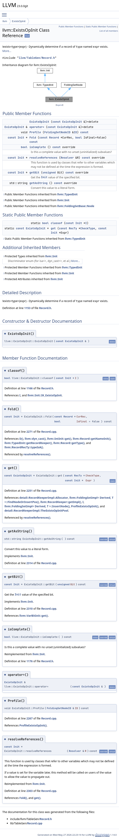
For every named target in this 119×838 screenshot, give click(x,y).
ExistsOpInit (18, 21)
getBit (34, 172)
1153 (27, 308)
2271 (29, 431)
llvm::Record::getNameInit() (91, 438)
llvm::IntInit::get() (59, 438)
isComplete (37, 147)
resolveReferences (43, 157)
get (53, 228)
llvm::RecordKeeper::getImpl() (60, 502)
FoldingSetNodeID (57, 132)
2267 (29, 718)
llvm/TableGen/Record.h (37, 58)
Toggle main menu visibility (5, 13)
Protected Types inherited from (29, 256)
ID (75, 132)
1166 (29, 388)
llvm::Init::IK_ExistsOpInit (45, 395)
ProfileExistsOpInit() (84, 506)
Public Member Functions (71, 26)
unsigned (49, 172)
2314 (29, 563)
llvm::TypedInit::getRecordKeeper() (28, 443)
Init (21, 137)
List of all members (108, 30)
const (56, 121)
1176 (29, 661)
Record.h (45, 308)
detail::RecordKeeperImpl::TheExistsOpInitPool (36, 510)
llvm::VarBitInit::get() (33, 615)
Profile (35, 132)
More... (6, 51)
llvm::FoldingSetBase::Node (75, 206)
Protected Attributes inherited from (32, 279)
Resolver (67, 157)
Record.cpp (48, 431)
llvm (5, 21)
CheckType (87, 228)
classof (56, 223)
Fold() (23, 798)
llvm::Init (63, 200)
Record (54, 137)
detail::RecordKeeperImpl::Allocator (43, 497)
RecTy (73, 228)
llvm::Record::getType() (68, 443)
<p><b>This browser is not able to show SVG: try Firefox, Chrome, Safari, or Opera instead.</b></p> (59, 85)
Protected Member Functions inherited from (42, 267)
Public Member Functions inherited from (40, 194)
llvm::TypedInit (67, 194)
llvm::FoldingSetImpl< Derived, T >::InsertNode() (37, 506)
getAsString (38, 183)
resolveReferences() (36, 454)
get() (37, 798)
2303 (29, 791)
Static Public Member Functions (101, 26)
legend (59, 105)
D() (21, 438)
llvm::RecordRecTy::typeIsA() (23, 447)
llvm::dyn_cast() (35, 438)
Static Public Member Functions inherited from (43, 238)
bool (78, 137)
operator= (36, 127)
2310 (29, 608)
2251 (29, 490)
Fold (32, 137)
